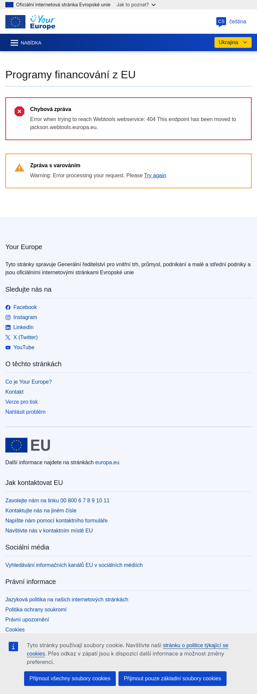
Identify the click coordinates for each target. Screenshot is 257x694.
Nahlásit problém (25, 412)
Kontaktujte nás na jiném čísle (41, 510)
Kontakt (14, 392)
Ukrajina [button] (233, 42)
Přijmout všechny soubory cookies (69, 678)
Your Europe (23, 247)
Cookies (15, 629)
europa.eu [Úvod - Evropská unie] (107, 462)
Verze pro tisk (21, 402)
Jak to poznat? (136, 4)
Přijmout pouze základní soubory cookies (172, 678)
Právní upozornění (27, 619)
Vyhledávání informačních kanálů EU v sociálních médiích (74, 565)
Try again (155, 175)
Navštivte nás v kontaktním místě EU (49, 530)
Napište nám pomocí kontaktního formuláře (56, 520)
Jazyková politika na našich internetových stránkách (66, 599)
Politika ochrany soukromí (36, 609)
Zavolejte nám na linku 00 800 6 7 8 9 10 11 (57, 500)
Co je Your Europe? (28, 382)
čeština (231, 21)
